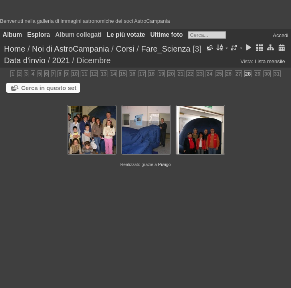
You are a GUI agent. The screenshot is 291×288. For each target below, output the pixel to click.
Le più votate (126, 34)
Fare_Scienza (165, 48)
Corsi (125, 48)
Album (12, 34)
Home (14, 48)
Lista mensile (270, 61)
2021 (61, 60)
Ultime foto (166, 34)
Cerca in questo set (48, 87)
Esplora (38, 34)
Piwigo (164, 164)
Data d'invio (25, 60)
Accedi (280, 35)
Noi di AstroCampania (70, 48)
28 (248, 74)
